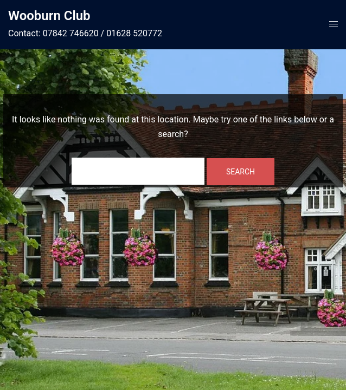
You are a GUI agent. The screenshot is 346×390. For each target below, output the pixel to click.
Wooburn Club (49, 15)
